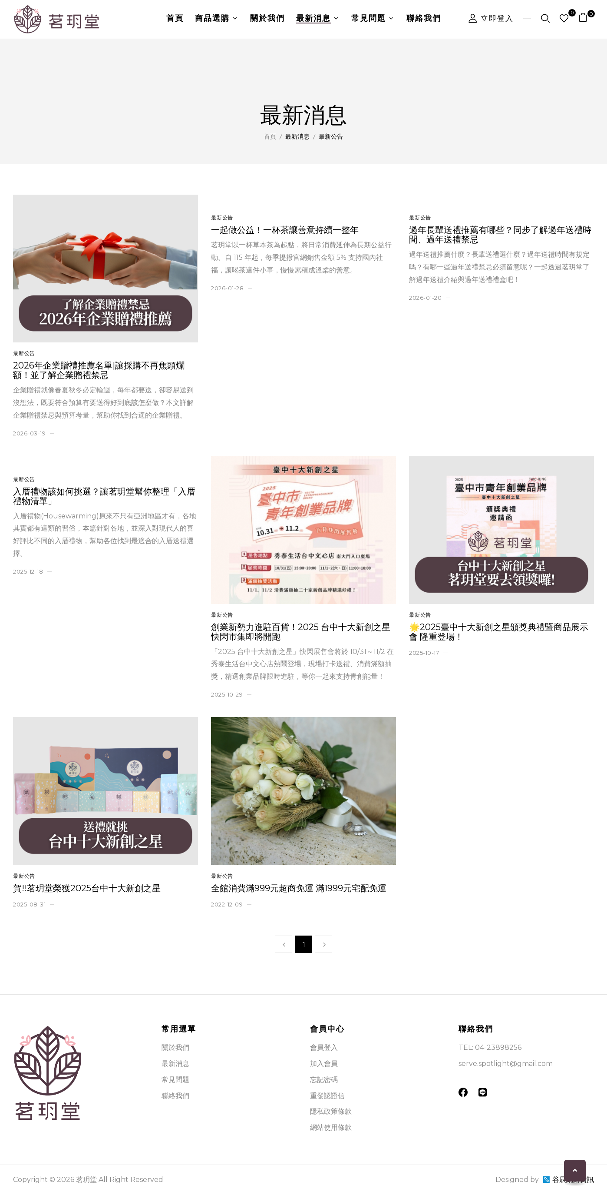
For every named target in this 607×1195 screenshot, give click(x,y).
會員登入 (324, 1047)
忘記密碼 (324, 1080)
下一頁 (323, 944)
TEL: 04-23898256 (490, 1047)
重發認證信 (327, 1096)
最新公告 (24, 353)
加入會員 (324, 1063)
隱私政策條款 (331, 1111)
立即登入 (491, 18)
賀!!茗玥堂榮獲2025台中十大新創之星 (87, 888)
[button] (586, 19)
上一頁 (283, 944)
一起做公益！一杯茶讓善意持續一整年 (285, 230)
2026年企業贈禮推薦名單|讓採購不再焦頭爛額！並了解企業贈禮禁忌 (99, 370)
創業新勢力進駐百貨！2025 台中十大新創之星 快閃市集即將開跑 (300, 632)
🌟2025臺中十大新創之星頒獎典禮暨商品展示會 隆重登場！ (498, 632)
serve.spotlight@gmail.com (506, 1063)
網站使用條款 (331, 1127)
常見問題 (175, 1080)
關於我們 (175, 1047)
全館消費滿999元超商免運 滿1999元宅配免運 (298, 888)
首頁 (270, 136)
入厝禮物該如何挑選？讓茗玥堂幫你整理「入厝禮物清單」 (104, 496)
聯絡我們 (175, 1096)
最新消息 (175, 1063)
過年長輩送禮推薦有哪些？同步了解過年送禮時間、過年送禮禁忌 (500, 235)
